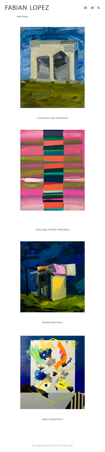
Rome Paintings (52, 322)
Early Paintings (52, 419)
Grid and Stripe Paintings (52, 229)
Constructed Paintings (52, 118)
